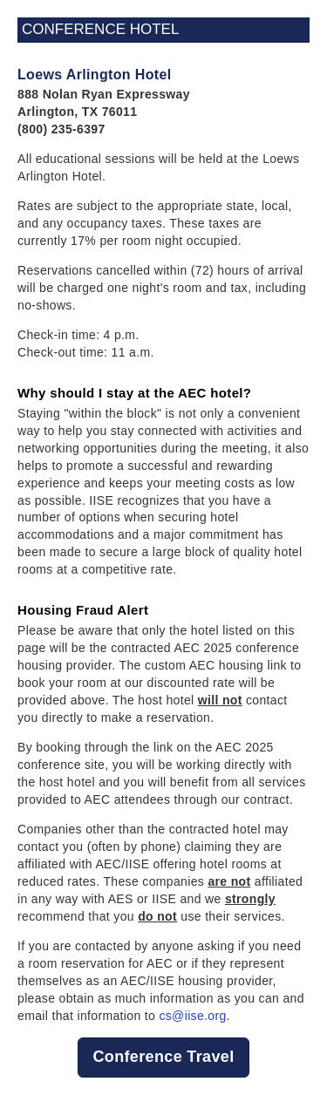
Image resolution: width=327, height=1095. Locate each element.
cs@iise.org (192, 1016)
